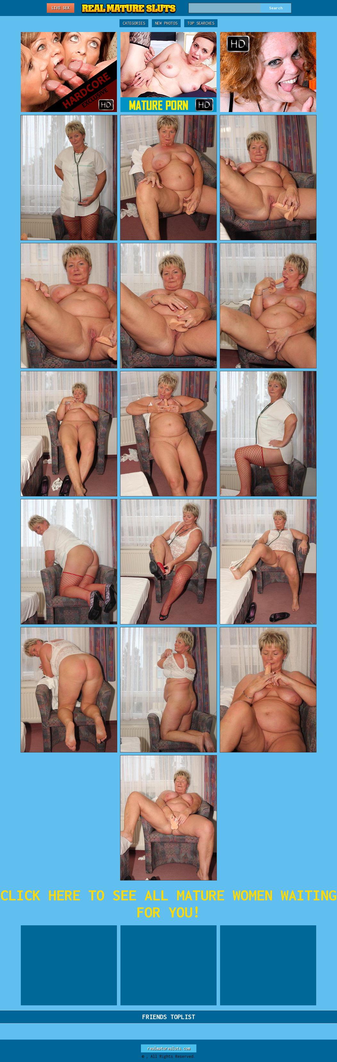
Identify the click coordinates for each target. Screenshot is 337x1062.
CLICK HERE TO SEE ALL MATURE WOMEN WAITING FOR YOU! (168, 904)
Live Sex (61, 7)
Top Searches (200, 23)
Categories (134, 23)
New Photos (166, 23)
